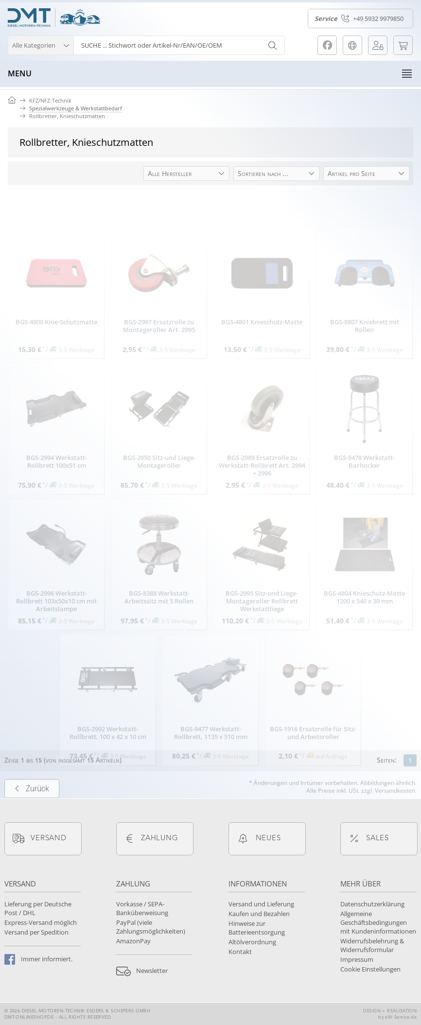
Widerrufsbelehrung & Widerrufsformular (372, 945)
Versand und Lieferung (261, 904)
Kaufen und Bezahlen (259, 913)
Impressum (356, 959)
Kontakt (240, 951)
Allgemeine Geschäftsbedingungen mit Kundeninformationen (378, 922)
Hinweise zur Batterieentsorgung (256, 928)
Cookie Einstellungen (370, 969)
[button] (40, 44)
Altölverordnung (252, 941)
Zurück (32, 804)
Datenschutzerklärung (372, 904)
